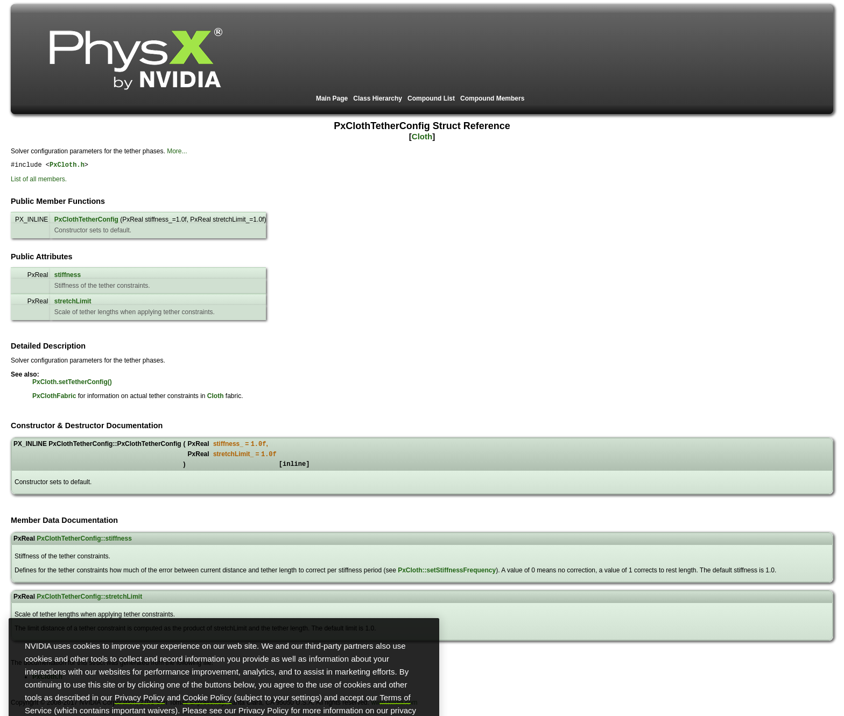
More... (177, 151)
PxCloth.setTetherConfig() (72, 383)
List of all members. (39, 181)
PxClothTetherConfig (86, 221)
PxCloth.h (67, 166)
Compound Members (492, 98)
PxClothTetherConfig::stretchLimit (89, 602)
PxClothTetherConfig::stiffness (84, 544)
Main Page (332, 98)
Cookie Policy (207, 711)
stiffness (67, 276)
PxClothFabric (54, 397)
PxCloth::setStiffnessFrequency (447, 575)
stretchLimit (73, 303)
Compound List (431, 98)
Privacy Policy (140, 711)
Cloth (422, 136)
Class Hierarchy (377, 98)
